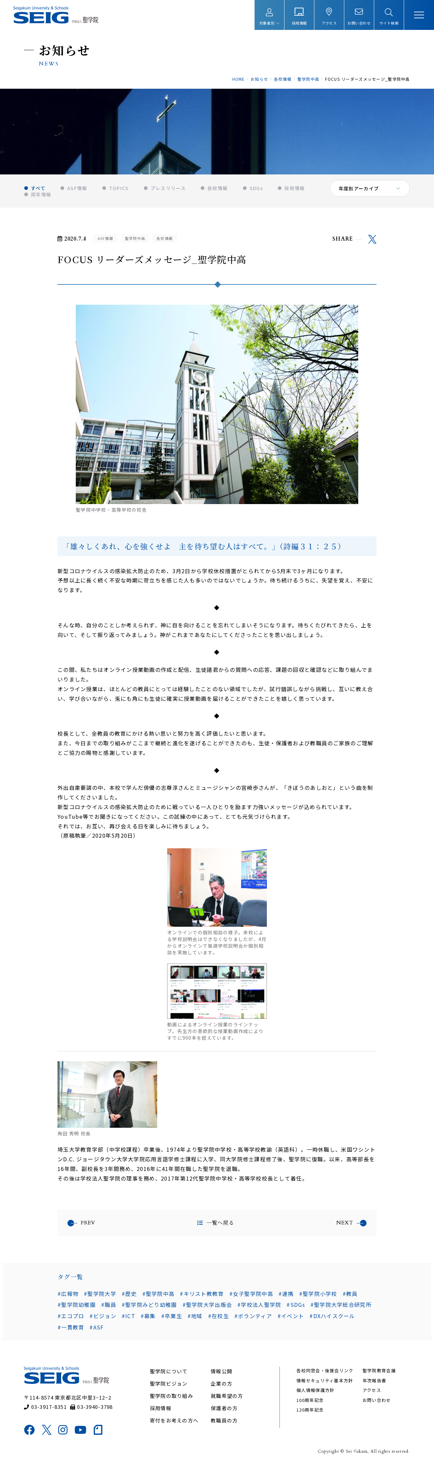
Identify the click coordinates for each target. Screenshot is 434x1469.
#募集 (148, 1317)
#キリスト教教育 (202, 1294)
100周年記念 (310, 1401)
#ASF (96, 1328)
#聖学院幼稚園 (76, 1306)
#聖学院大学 (100, 1294)
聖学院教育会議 (379, 1372)
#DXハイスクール (332, 1317)
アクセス (372, 1391)
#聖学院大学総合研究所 (341, 1306)
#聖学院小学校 (318, 1294)
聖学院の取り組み (171, 1397)
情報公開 (221, 1372)
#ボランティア (253, 1317)
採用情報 (160, 1409)
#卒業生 (171, 1317)
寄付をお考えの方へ (174, 1421)
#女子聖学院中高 (251, 1294)
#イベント (290, 1317)
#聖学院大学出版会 (207, 1306)
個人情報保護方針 (315, 1391)
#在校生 (218, 1317)
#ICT (128, 1317)
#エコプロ (70, 1317)
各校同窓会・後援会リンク (324, 1372)
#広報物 (67, 1294)
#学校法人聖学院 (259, 1306)
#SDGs (295, 1306)
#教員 (350, 1294)
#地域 (195, 1317)
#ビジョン (102, 1317)
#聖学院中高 (158, 1294)
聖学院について (169, 1372)
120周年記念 (310, 1411)
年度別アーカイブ (359, 189)
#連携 (286, 1294)
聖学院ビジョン (169, 1384)
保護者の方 (224, 1409)
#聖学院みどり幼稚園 (149, 1306)
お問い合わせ (377, 1401)
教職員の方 (224, 1421)
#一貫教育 (70, 1328)
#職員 (108, 1306)
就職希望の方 (227, 1397)
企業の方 (221, 1384)
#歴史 (129, 1294)
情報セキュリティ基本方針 (324, 1382)
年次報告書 (374, 1382)
